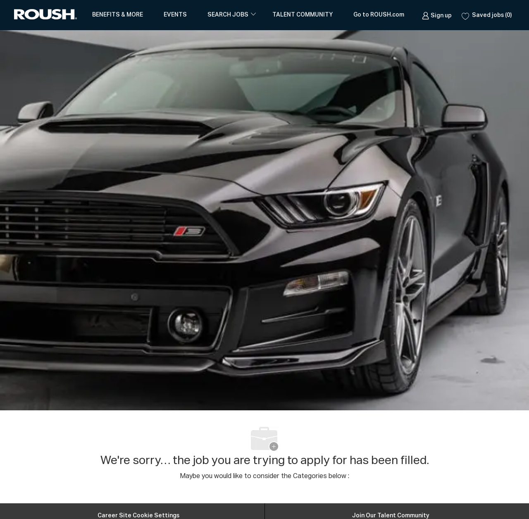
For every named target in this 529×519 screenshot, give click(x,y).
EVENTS (175, 15)
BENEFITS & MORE (117, 15)
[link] (437, 14)
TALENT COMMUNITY (302, 15)
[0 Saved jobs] (487, 15)
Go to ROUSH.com (378, 15)
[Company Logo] (47, 15)
